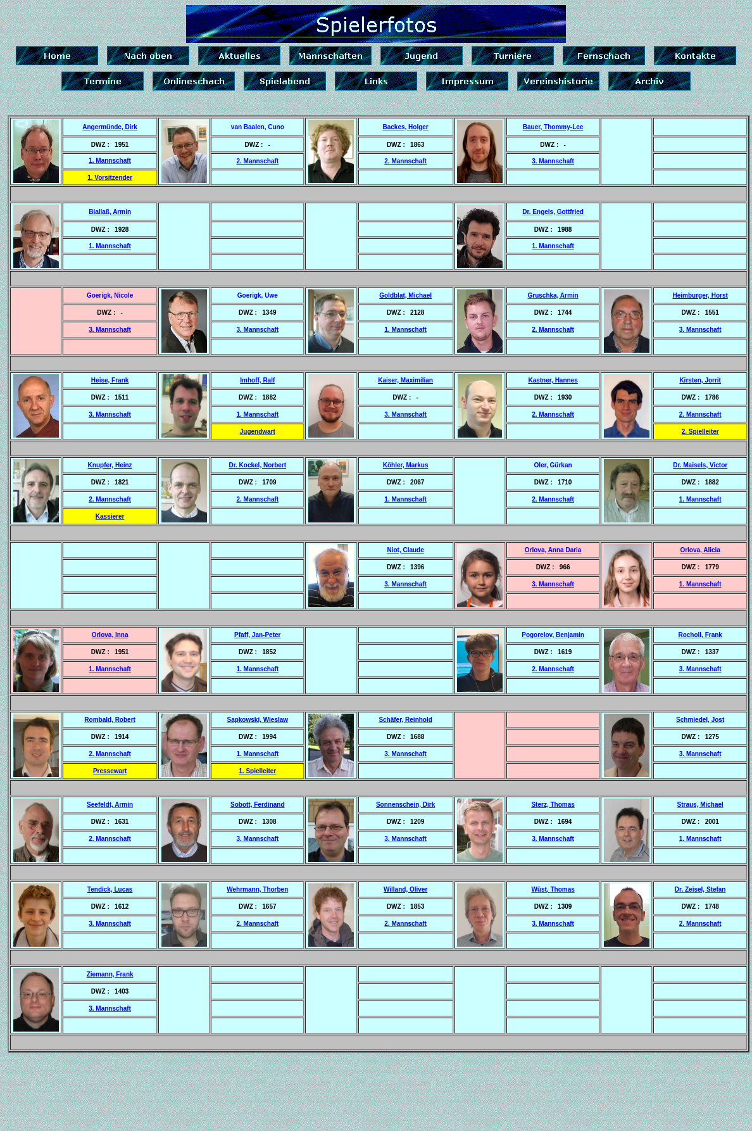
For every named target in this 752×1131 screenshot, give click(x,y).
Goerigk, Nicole (110, 295)
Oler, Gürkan (553, 465)
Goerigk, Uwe (257, 295)
